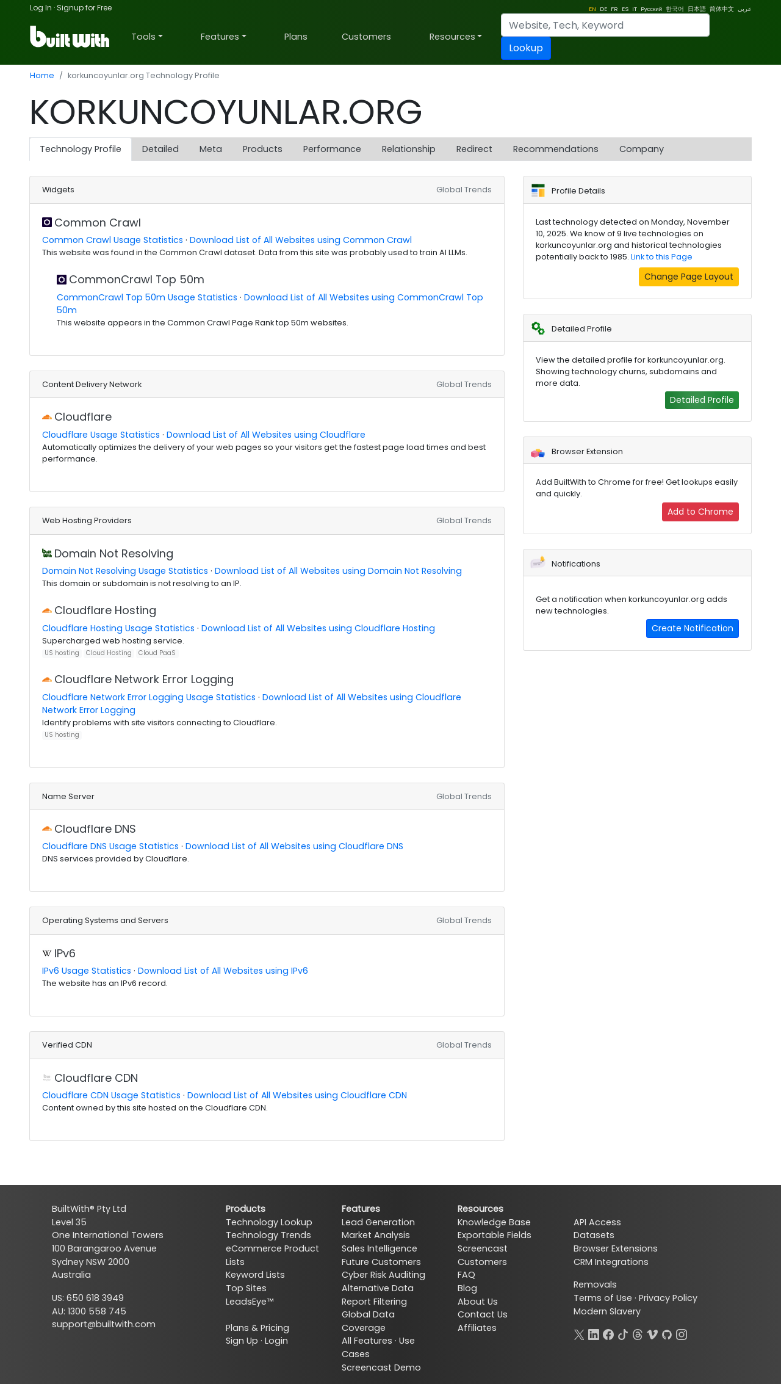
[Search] (605, 25)
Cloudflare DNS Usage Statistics (110, 846)
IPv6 (65, 953)
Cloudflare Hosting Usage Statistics (118, 628)
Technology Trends (268, 1235)
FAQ (466, 1275)
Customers (366, 37)
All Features (367, 1341)
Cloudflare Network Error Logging (144, 679)
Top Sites (246, 1288)
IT (634, 9)
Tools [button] (143, 37)
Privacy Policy (668, 1298)
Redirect (474, 149)
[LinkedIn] (593, 1333)
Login (276, 1341)
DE (603, 9)
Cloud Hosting (109, 653)
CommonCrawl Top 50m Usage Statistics (147, 297)
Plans (296, 37)
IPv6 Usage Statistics (86, 971)
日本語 (697, 9)
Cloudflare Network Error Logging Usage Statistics (149, 697)
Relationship (409, 149)
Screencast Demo (381, 1367)
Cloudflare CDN (96, 1077)
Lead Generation (378, 1222)
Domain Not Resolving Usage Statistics (125, 571)
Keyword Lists (255, 1275)
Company (641, 149)
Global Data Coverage (368, 1321)
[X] (579, 1333)
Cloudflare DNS (95, 828)
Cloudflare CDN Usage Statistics (111, 1095)
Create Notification (692, 628)
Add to (700, 511)
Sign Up (242, 1341)
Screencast (483, 1248)
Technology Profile (80, 149)
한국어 (675, 9)
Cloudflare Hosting (105, 610)
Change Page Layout (688, 276)
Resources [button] (452, 37)
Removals (595, 1284)
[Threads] (637, 1333)
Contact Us (483, 1314)
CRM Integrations (611, 1262)
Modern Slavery (607, 1311)
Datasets (594, 1235)
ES (625, 9)
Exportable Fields (494, 1235)
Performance (332, 149)
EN (592, 9)
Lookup (526, 48)
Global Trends (464, 189)
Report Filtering (374, 1301)
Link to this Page (662, 257)
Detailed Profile (702, 400)
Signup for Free (84, 7)
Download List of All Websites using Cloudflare (266, 435)
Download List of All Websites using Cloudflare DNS (294, 846)
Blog (467, 1288)
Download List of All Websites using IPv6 (223, 971)
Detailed (160, 149)
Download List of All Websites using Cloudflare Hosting (318, 628)
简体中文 (722, 9)
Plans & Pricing (257, 1328)
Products (263, 149)
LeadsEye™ (249, 1301)
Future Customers (381, 1262)
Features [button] (220, 37)
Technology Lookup (269, 1222)
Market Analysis (376, 1235)
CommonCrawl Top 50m (136, 279)
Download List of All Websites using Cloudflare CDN (297, 1095)
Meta (211, 149)
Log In (41, 7)
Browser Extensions (616, 1248)
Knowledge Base (494, 1222)
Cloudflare (83, 416)
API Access (597, 1222)
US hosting (62, 653)
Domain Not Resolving (113, 553)
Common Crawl (97, 222)
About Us (478, 1301)
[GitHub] (666, 1333)
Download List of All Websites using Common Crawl (301, 240)
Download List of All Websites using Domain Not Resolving (338, 571)
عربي (745, 9)
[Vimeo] (652, 1333)
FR (614, 9)
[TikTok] (622, 1333)
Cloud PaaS (157, 653)
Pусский (651, 9)
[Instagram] (681, 1333)
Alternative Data (378, 1288)
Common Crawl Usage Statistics (112, 240)
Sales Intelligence (379, 1248)
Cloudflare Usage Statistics (101, 435)
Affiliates (477, 1328)
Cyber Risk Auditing (383, 1275)
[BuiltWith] (70, 36)
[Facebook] (608, 1333)
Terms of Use (603, 1298)
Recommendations (556, 149)
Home (42, 75)
